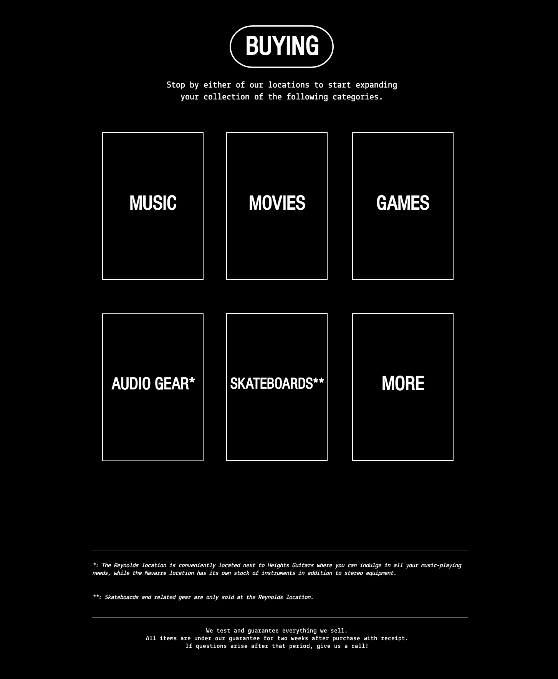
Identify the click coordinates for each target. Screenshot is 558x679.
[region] (153, 209)
